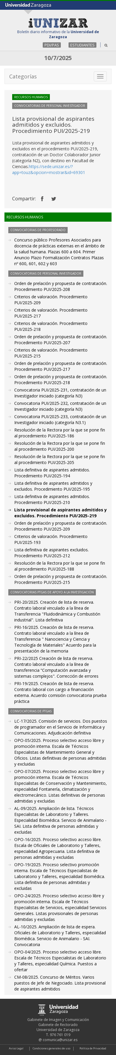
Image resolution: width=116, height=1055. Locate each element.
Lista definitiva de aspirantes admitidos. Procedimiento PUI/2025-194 (52, 473)
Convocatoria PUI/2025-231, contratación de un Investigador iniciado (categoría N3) (60, 393)
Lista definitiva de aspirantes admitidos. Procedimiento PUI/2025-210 (52, 499)
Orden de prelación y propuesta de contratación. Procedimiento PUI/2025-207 (60, 339)
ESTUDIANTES (82, 45)
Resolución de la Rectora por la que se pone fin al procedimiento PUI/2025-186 (59, 433)
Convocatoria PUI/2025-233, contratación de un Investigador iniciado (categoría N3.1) (60, 419)
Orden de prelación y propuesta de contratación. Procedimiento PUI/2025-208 (60, 286)
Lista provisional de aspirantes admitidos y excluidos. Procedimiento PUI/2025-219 (60, 512)
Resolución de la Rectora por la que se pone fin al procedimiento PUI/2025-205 (59, 459)
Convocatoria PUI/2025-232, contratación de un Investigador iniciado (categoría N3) (60, 406)
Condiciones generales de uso (51, 1048)
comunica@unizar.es (60, 1039)
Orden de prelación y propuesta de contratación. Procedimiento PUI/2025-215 (60, 579)
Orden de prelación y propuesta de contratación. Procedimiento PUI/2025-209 (60, 526)
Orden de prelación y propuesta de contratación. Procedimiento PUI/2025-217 (60, 366)
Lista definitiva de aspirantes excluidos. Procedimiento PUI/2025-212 (51, 552)
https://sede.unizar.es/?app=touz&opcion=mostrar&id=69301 (48, 169)
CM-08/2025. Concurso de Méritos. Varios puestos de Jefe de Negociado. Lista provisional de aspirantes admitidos (60, 983)
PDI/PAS (52, 45)
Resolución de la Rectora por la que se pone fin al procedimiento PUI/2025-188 (59, 566)
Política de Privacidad (93, 1048)
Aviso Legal (16, 1048)
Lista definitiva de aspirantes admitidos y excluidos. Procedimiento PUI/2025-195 (53, 486)
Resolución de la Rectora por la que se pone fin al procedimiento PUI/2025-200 (59, 446)
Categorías (23, 76)
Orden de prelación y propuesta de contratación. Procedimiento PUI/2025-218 (60, 379)
